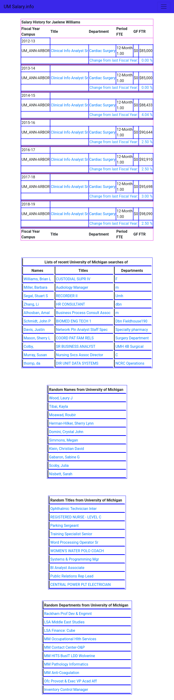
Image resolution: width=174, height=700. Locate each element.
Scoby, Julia (59, 465)
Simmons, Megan (63, 440)
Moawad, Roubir (62, 415)
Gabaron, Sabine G (64, 457)
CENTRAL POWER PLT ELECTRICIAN (80, 584)
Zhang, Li (31, 304)
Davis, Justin (34, 329)
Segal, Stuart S (36, 296)
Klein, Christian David (66, 448)
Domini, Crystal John (66, 432)
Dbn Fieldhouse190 (131, 321)
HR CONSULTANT (70, 304)
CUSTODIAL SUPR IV (73, 279)
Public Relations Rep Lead (71, 576)
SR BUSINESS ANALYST (76, 346)
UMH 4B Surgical (129, 346)
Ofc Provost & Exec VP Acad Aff (70, 681)
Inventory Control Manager (66, 689)
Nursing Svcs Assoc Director (79, 355)
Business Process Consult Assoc (83, 313)
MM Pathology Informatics (66, 664)
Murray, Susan (35, 355)
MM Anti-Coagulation (61, 672)
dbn (118, 304)
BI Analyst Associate (67, 567)
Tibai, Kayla (58, 406)
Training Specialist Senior (71, 534)
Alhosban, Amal (37, 313)
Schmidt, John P (37, 321)
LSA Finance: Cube (59, 630)
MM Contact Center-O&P (64, 647)
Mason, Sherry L (37, 338)
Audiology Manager (72, 287)
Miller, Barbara (35, 287)
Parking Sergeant (64, 525)
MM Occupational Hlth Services (70, 639)
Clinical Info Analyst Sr (69, 51)
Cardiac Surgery (102, 51)
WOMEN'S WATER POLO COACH (77, 551)
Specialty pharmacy (131, 329)
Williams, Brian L (37, 279)
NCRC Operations (129, 363)
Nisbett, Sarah (60, 474)
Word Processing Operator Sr (74, 542)
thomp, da (32, 363)
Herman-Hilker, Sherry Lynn (71, 423)
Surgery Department (132, 338)
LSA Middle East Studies (64, 622)
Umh (119, 296)
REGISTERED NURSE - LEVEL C (75, 517)
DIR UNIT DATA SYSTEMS (77, 363)
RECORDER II (67, 296)
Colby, (28, 346)
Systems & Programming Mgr (74, 559)
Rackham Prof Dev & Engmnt (68, 613)
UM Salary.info (19, 6)
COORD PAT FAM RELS (75, 338)
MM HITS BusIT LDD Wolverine (69, 656)
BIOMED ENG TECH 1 (73, 321)
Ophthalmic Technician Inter (73, 508)
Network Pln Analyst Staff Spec (82, 329)
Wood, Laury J (60, 398)
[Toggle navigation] (163, 6)
